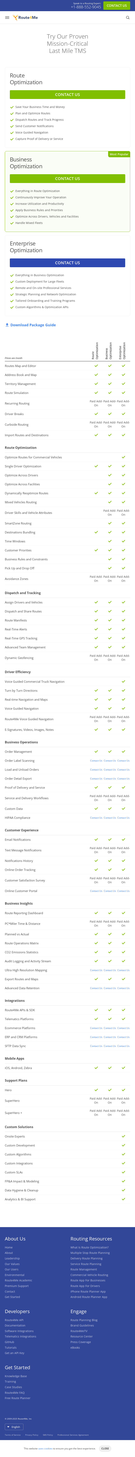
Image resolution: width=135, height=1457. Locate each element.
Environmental (14, 1275)
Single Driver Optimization (23, 466)
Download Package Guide (30, 324)
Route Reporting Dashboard (24, 913)
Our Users (11, 1269)
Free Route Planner (17, 1398)
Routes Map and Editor (20, 366)
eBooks (75, 1347)
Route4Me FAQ (15, 1393)
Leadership (12, 1258)
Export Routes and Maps (21, 979)
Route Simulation (16, 393)
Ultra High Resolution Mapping (26, 970)
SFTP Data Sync (15, 1046)
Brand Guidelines (82, 1325)
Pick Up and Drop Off (19, 568)
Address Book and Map (21, 375)
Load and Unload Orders (22, 770)
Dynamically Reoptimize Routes (26, 493)
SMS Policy (48, 1434)
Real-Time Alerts (16, 629)
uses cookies (45, 1448)
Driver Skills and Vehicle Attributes (28, 513)
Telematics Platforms (19, 1019)
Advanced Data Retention (22, 988)
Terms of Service (13, 1434)
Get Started (12, 1297)
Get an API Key (14, 1353)
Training (10, 1381)
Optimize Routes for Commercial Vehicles (33, 457)
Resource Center (82, 1336)
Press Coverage (81, 1342)
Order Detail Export (18, 778)
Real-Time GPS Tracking (21, 638)
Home (9, 1247)
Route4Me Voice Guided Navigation (29, 719)
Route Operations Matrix (22, 943)
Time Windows (15, 541)
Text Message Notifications (23, 850)
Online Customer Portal (21, 891)
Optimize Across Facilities (22, 484)
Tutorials (11, 1347)
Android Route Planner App (89, 1297)
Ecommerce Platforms (20, 1028)
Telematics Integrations (20, 1336)
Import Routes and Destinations (26, 435)
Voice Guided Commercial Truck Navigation (34, 681)
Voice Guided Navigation (22, 708)
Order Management (18, 752)
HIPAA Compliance (17, 818)
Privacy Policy (32, 1434)
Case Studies (13, 1387)
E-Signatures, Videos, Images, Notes (29, 730)
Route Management (84, 1269)
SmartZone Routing (18, 523)
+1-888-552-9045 (86, 7)
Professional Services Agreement (73, 1434)
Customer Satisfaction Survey (25, 880)
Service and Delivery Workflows (26, 798)
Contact (10, 1291)
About (9, 1253)
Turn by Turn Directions (21, 690)
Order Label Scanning (19, 761)
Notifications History (19, 861)
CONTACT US (117, 5)
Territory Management (20, 384)
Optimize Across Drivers (21, 475)
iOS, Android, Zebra (18, 1068)
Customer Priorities (18, 550)
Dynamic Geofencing (19, 658)
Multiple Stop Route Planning (90, 1253)
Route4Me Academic (18, 1280)
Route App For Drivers (85, 1286)
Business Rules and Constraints (26, 559)
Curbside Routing (16, 424)
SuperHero (12, 1101)
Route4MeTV (79, 1331)
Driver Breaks (14, 414)
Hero (8, 1090)
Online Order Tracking (20, 870)
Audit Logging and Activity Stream (28, 961)
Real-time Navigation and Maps (26, 699)
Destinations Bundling (20, 532)
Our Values (12, 1264)
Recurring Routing (17, 403)
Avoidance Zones (16, 579)
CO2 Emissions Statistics (21, 952)
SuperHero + (13, 1113)
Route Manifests (16, 620)
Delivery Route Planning (87, 1258)
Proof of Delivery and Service (25, 787)
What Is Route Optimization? (90, 1247)
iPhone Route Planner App (88, 1291)
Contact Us (96, 760)
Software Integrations (19, 1331)
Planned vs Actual (17, 934)
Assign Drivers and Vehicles (23, 602)
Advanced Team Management (25, 647)
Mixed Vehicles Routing (21, 502)
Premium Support (17, 1286)
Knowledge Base (16, 1376)
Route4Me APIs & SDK (20, 1010)
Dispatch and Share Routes (23, 611)
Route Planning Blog (84, 1320)
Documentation (15, 1325)
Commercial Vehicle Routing (89, 1275)
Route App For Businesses (88, 1280)
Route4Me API (14, 1320)
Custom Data (14, 809)
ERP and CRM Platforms (21, 1037)
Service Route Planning (86, 1264)
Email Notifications (18, 840)
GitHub (9, 1342)
